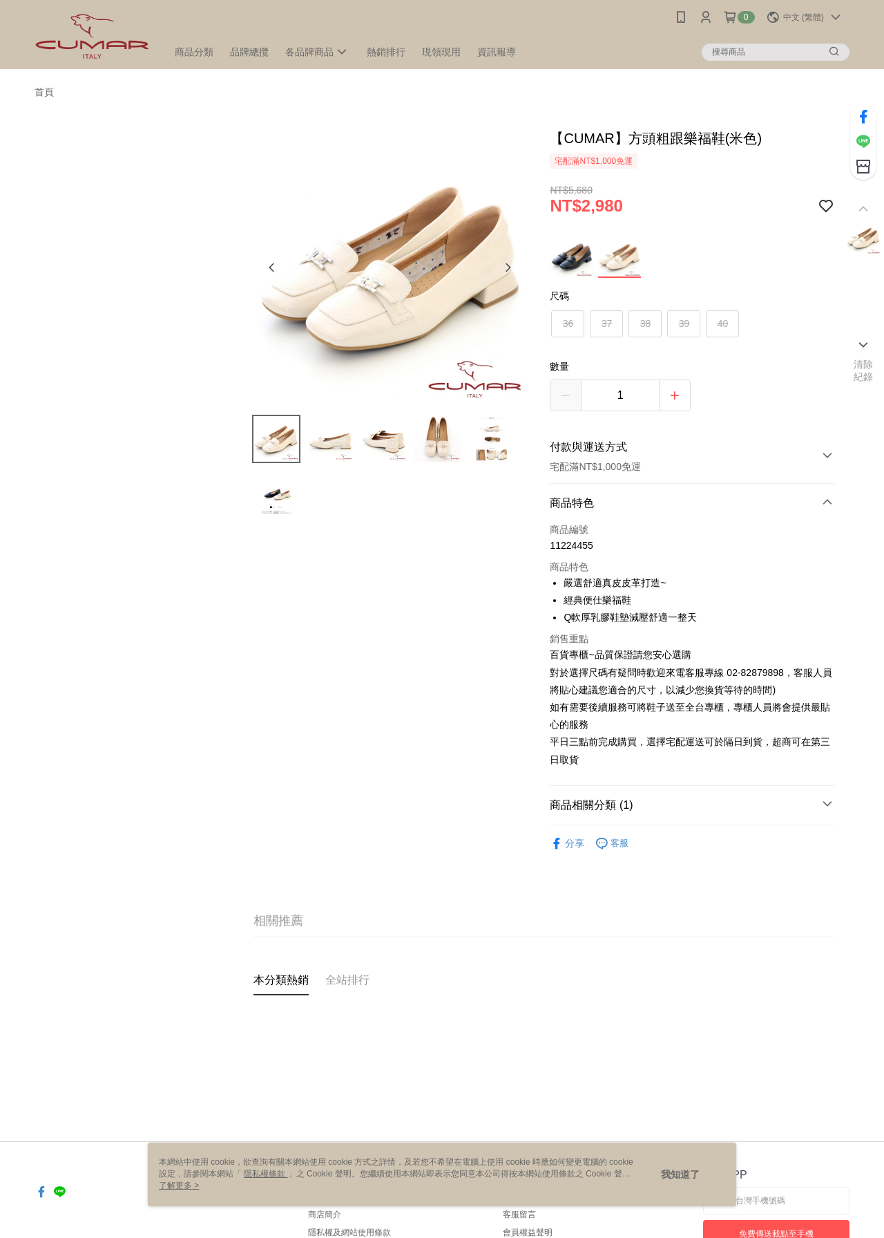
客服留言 (519, 1214)
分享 (567, 843)
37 (607, 323)
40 (723, 323)
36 (568, 323)
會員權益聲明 (527, 1232)
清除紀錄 (864, 370)
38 (645, 323)
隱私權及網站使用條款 (349, 1232)
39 (684, 323)
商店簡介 (324, 1214)
